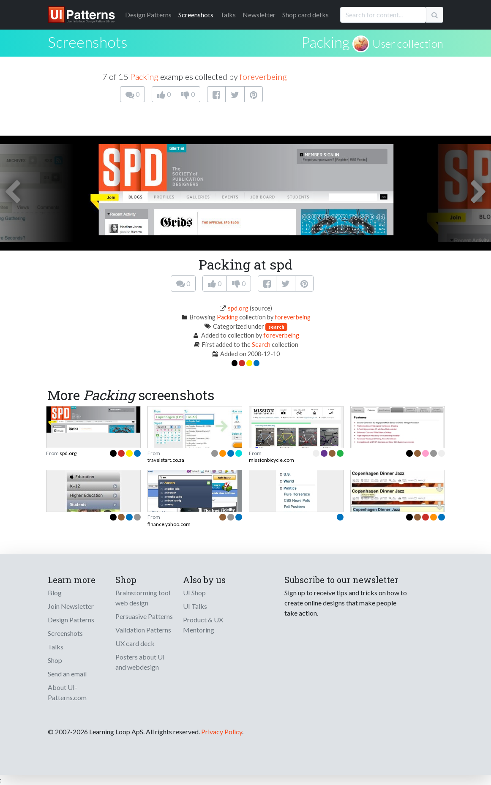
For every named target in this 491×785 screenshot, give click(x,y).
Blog (55, 593)
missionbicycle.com (271, 460)
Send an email (67, 674)
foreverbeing (263, 76)
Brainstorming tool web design (142, 598)
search (276, 327)
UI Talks (195, 606)
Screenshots (195, 15)
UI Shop (194, 593)
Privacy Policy (221, 732)
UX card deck (135, 643)
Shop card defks (305, 15)
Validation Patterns (143, 630)
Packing (325, 42)
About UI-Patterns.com (67, 692)
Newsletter (259, 15)
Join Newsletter (71, 606)
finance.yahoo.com (169, 524)
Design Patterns (71, 620)
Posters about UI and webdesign (140, 662)
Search (261, 344)
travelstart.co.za (165, 460)
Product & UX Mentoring (203, 625)
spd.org (238, 308)
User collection (407, 43)
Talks (228, 15)
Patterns (148, 15)
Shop (55, 660)
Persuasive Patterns (144, 616)
